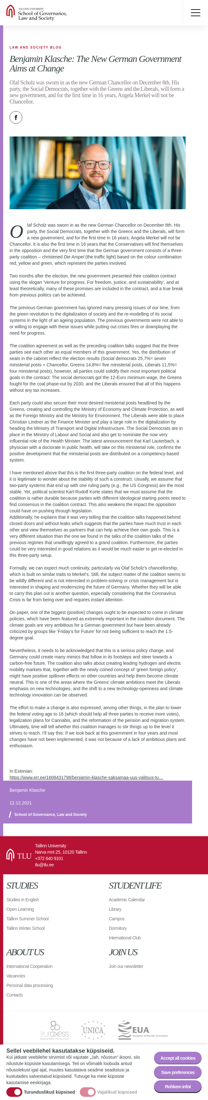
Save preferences (178, 1072)
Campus (116, 918)
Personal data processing (29, 985)
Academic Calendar (127, 899)
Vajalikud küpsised (117, 1092)
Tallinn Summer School (27, 918)
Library (115, 909)
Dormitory (118, 928)
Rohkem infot (178, 1086)
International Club (125, 937)
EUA (143, 1030)
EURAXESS (54, 1030)
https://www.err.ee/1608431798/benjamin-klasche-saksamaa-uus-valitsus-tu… (86, 777)
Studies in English (22, 899)
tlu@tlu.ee (44, 864)
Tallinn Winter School (25, 928)
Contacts (14, 994)
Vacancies (15, 975)
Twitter (31, 117)
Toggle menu (195, 12)
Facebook (16, 117)
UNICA (93, 1030)
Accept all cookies (177, 1058)
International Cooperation (29, 966)
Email (47, 117)
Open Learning (20, 909)
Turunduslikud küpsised (49, 1092)
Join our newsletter (126, 966)
